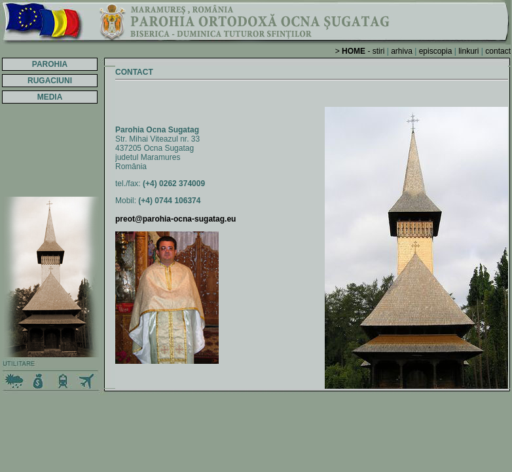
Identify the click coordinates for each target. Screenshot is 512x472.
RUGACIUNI (49, 80)
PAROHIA (49, 64)
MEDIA (50, 97)
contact (498, 51)
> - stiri (360, 51)
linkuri (468, 51)
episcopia (435, 51)
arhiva (401, 51)
